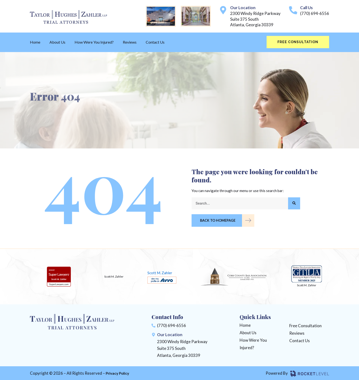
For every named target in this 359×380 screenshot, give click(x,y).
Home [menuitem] (35, 42)
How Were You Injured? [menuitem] (94, 42)
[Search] (294, 203)
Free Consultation (297, 42)
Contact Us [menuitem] (155, 42)
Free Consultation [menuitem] (305, 325)
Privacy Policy (119, 372)
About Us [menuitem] (57, 42)
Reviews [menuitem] (130, 42)
